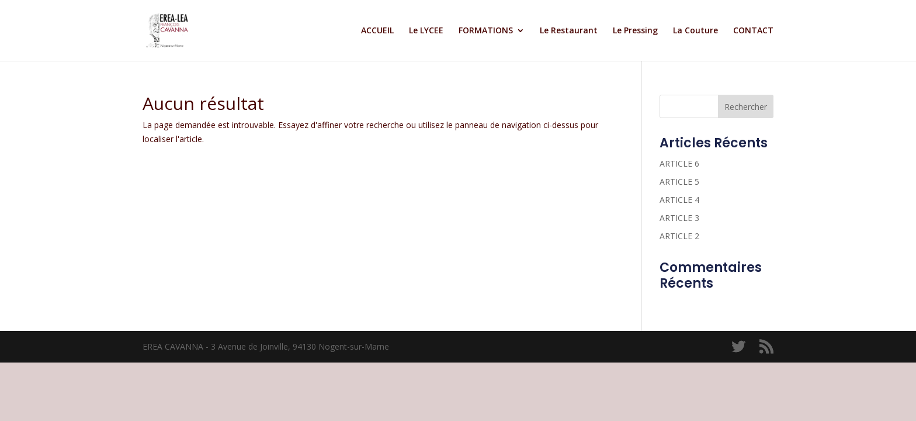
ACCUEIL (377, 31)
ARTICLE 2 (679, 235)
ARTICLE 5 (679, 181)
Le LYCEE (426, 31)
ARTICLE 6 (679, 163)
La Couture (695, 31)
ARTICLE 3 (679, 217)
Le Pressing (635, 31)
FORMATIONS (486, 31)
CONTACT (753, 31)
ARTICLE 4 (679, 199)
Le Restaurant (569, 31)
